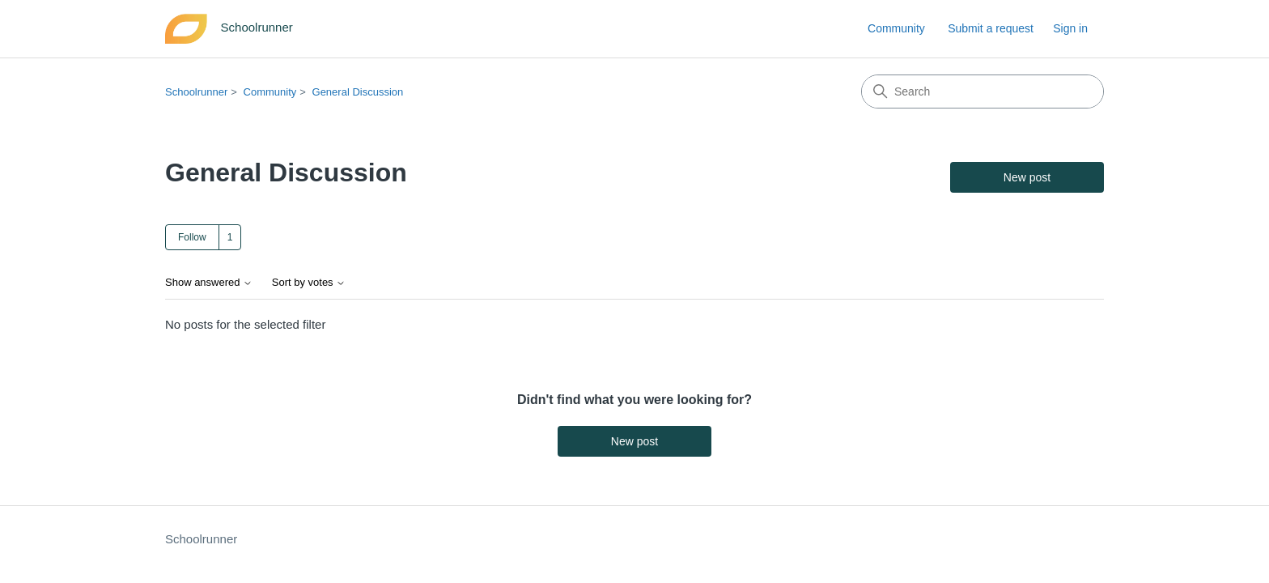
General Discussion (358, 92)
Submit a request (990, 28)
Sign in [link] (1070, 28)
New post (1027, 177)
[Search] (982, 91)
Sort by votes (309, 282)
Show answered (209, 282)
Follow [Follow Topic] (192, 237)
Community (896, 28)
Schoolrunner (196, 92)
